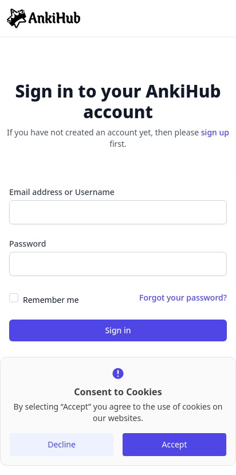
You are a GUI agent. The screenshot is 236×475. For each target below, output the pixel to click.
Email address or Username (62, 191)
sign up (215, 132)
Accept (174, 444)
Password (27, 243)
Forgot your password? (183, 297)
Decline (62, 444)
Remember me (51, 299)
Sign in (118, 330)
